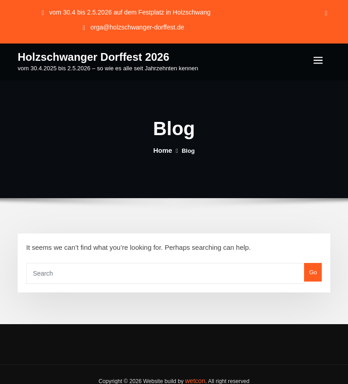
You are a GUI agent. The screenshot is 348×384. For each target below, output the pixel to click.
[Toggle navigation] (318, 58)
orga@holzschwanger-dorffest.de (137, 26)
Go (314, 265)
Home (163, 147)
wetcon (195, 368)
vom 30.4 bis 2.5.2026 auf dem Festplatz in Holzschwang (130, 12)
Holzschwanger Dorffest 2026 (83, 54)
